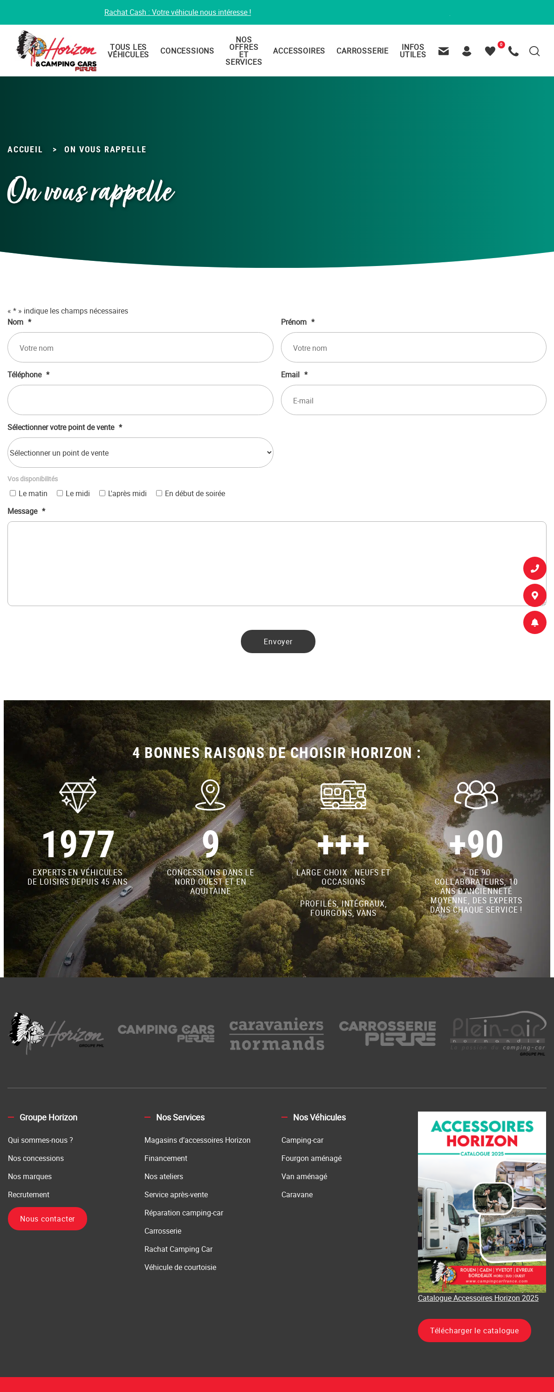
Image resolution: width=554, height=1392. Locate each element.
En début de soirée (195, 494)
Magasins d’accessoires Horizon (197, 1140)
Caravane (297, 1195)
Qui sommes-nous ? (40, 1140)
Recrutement (28, 1195)
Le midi (78, 494)
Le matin (33, 494)
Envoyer (278, 642)
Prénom (298, 322)
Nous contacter (47, 1219)
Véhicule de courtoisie (180, 1267)
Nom (19, 322)
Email (294, 375)
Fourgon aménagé (311, 1158)
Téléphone (28, 375)
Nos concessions (36, 1158)
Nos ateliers (163, 1177)
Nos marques (30, 1177)
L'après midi (127, 494)
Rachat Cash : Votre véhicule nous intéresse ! (177, 12)
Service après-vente (176, 1195)
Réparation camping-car (183, 1213)
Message (26, 511)
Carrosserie (162, 1231)
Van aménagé (304, 1177)
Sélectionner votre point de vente (64, 428)
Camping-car (302, 1140)
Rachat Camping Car (178, 1249)
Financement (165, 1158)
